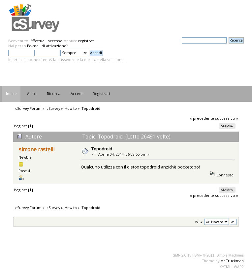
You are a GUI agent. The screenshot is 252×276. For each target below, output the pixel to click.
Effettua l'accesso (46, 40)
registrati (86, 40)
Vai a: (199, 222)
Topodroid (101, 149)
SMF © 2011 (204, 255)
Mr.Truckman (232, 260)
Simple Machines (230, 255)
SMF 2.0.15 (182, 255)
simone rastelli (36, 149)
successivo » (226, 118)
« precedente (202, 118)
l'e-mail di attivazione (46, 45)
